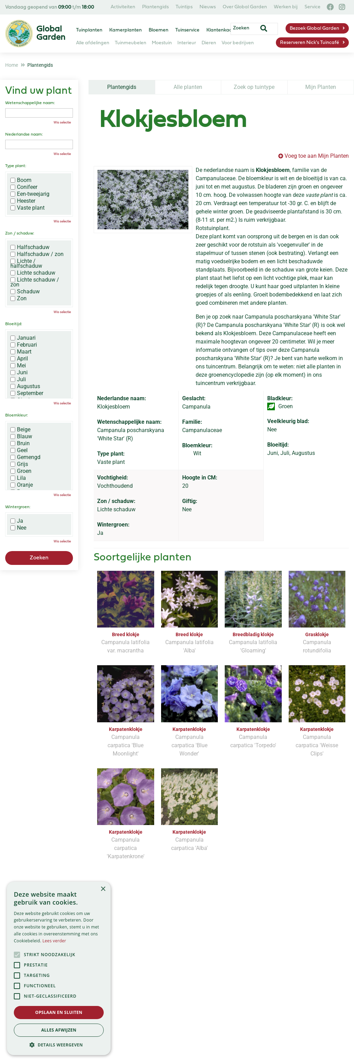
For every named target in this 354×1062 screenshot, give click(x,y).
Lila (18, 478)
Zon (18, 298)
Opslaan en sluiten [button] (59, 1012)
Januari (23, 338)
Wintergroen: (17, 507)
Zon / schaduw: (19, 233)
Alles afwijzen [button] (58, 1030)
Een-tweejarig (29, 194)
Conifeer (23, 187)
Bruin (20, 443)
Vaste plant (27, 207)
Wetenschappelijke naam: (30, 103)
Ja (16, 521)
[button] (59, 1044)
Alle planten (188, 87)
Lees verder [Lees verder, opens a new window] (54, 941)
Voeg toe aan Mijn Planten (317, 156)
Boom (20, 180)
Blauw (21, 436)
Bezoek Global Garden (314, 28)
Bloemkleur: (16, 415)
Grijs (19, 464)
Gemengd (25, 457)
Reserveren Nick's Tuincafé (309, 42)
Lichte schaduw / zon (34, 282)
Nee (18, 527)
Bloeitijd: (13, 324)
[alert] (59, 968)
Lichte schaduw (32, 273)
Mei (18, 365)
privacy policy (208, 938)
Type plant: (15, 166)
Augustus (25, 386)
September (26, 393)
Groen (20, 471)
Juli (18, 379)
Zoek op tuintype (254, 87)
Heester (22, 201)
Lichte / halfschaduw (26, 263)
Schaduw (25, 291)
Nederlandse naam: (24, 134)
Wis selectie (62, 122)
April (19, 358)
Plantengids (121, 87)
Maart (20, 351)
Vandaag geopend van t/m (49, 7)
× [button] (102, 889)
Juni (19, 372)
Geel (19, 450)
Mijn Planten (320, 87)
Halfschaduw (29, 247)
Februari (23, 344)
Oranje (21, 485)
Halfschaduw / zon (37, 254)
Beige (20, 429)
